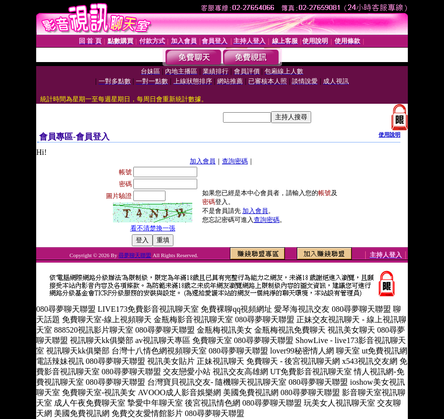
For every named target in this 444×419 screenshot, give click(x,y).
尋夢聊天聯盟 (134, 255)
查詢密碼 (235, 161)
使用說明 (389, 135)
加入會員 (203, 161)
